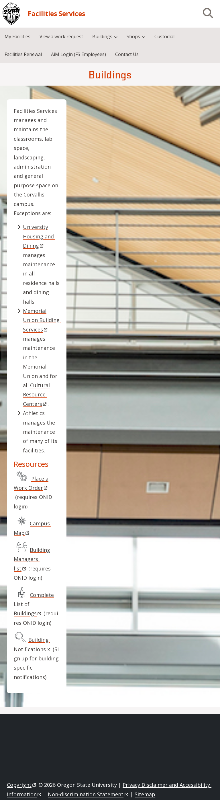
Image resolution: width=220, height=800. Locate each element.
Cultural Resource (36, 394)
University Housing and (39, 236)
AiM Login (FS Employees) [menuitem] (78, 54)
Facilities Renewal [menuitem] (23, 54)
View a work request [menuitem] (61, 36)
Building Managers (32, 559)
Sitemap (145, 794)
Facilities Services (56, 14)
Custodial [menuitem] (164, 36)
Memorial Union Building (42, 320)
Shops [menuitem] (133, 36)
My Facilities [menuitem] (17, 36)
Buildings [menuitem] (102, 36)
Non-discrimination (88, 794)
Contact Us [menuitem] (127, 54)
